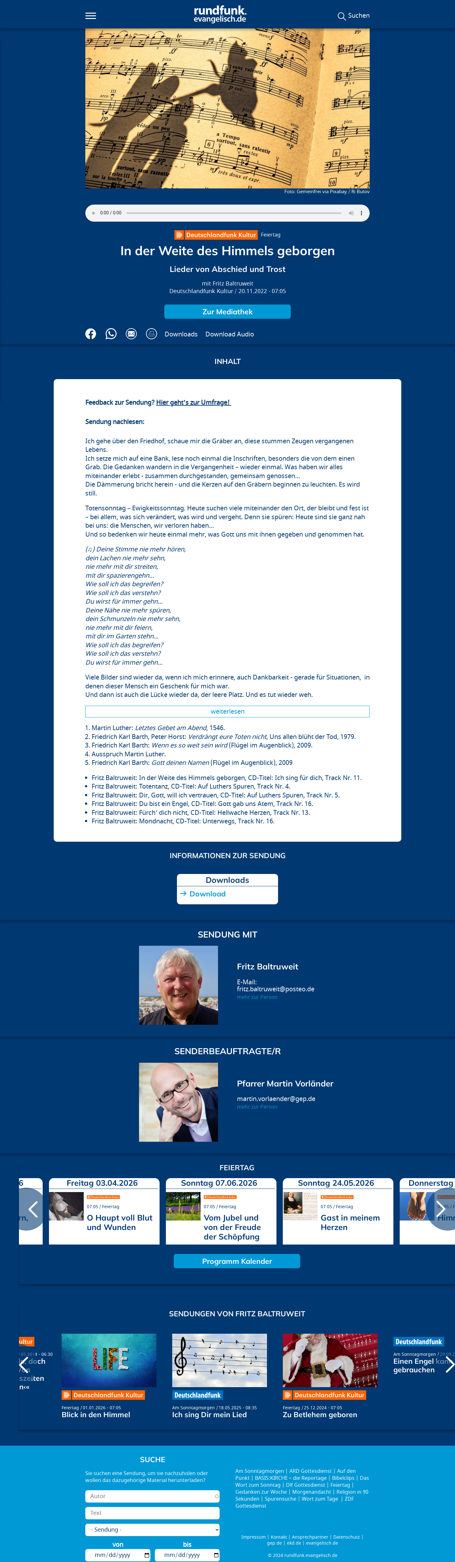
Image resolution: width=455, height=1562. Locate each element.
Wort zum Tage (320, 1499)
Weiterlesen (228, 711)
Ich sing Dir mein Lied (209, 1414)
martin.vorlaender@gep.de (276, 1099)
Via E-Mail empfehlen (131, 333)
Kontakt (279, 1537)
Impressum (253, 1537)
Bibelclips (343, 1478)
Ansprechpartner (310, 1537)
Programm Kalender (237, 1261)
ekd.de (294, 1543)
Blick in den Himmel (96, 1414)
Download (208, 893)
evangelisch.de (322, 1543)
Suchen (359, 15)
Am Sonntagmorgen (193, 1408)
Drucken (151, 333)
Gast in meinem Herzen (350, 1222)
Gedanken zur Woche (261, 1492)
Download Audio (229, 334)
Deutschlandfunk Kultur (201, 291)
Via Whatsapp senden (111, 333)
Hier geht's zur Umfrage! (193, 402)
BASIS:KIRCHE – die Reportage (291, 1478)
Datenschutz (346, 1537)
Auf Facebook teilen (90, 333)
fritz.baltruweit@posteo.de (275, 989)
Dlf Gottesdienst (305, 1485)
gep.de (274, 1543)
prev (26, 1209)
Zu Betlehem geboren (320, 1414)
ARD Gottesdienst (310, 1471)
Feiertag (271, 235)
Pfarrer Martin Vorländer (285, 1083)
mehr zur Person (257, 997)
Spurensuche (280, 1499)
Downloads (181, 334)
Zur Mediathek (228, 311)
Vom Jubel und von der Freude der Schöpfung (232, 1227)
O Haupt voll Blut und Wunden (119, 1222)
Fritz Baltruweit (233, 284)
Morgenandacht (311, 1492)
